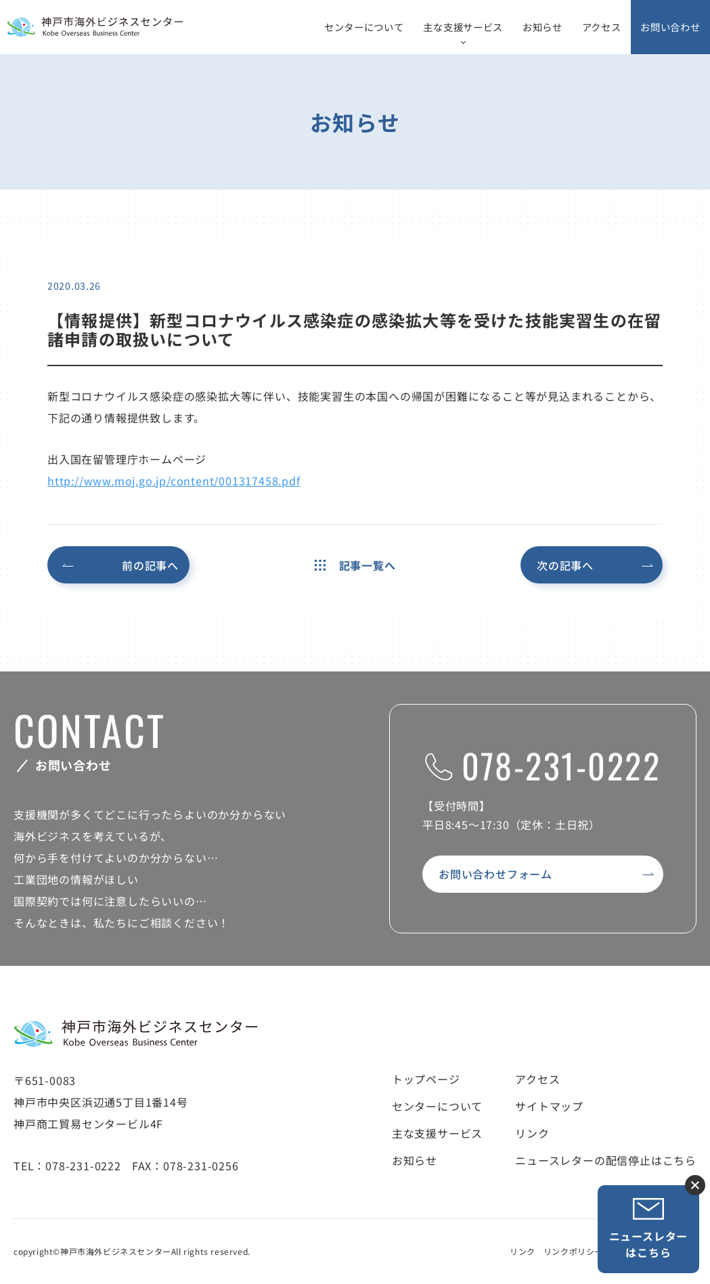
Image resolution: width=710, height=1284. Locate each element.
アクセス (601, 27)
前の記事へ (150, 565)
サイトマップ (549, 1106)
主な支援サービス (463, 27)
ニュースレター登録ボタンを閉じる (695, 1185)
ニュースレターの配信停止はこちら (605, 1160)
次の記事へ (565, 565)
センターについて (364, 27)
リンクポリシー (573, 1251)
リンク (532, 1133)
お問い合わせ (670, 27)
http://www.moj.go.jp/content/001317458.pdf (174, 480)
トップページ (426, 1079)
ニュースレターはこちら (648, 1229)
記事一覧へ (355, 565)
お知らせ (542, 27)
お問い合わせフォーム (495, 874)
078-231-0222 (542, 765)
